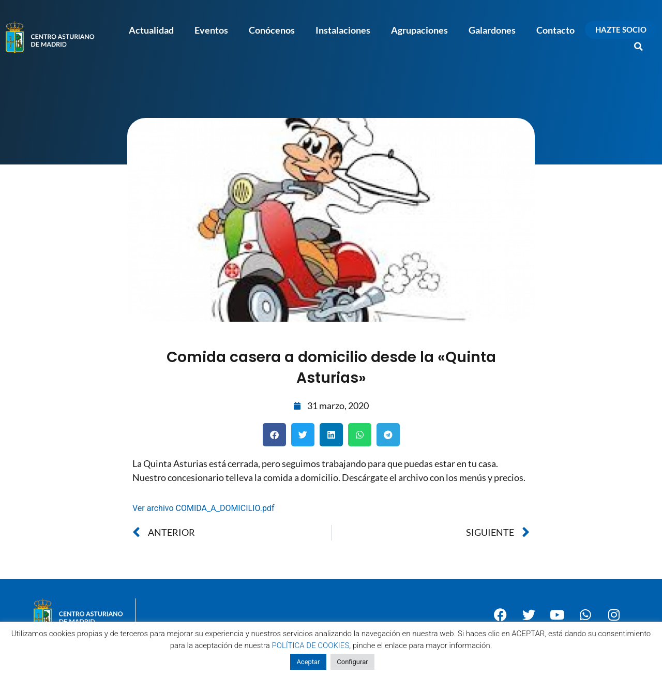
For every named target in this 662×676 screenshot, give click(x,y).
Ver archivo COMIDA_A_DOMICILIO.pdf (203, 508)
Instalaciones (342, 30)
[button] (638, 46)
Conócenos (272, 30)
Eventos (211, 30)
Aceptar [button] (308, 662)
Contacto (555, 30)
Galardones (492, 30)
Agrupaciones (419, 30)
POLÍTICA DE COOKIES (311, 645)
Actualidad (151, 30)
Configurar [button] (352, 662)
